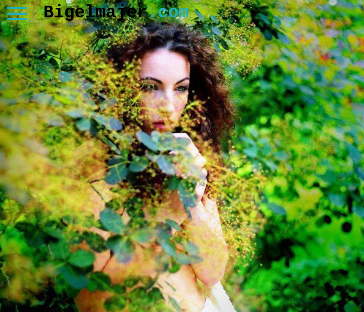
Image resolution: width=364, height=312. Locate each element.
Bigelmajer (116, 13)
